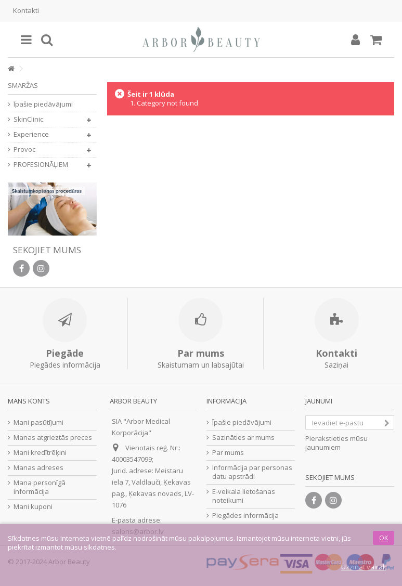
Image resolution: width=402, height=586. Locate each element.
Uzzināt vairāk (363, 566)
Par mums (228, 452)
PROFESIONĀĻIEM (41, 164)
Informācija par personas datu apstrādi (252, 472)
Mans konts (29, 401)
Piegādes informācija (245, 515)
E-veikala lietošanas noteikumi (243, 496)
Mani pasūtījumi (38, 422)
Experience (31, 134)
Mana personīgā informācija (40, 487)
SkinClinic (28, 119)
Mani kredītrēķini (40, 452)
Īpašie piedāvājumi (43, 104)
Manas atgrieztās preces (53, 437)
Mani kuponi (33, 506)
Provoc (24, 149)
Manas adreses (38, 467)
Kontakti (26, 10)
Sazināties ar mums (243, 437)
